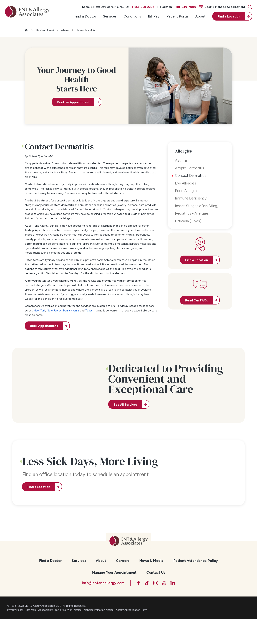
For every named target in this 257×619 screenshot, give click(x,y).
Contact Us (155, 572)
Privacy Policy (15, 609)
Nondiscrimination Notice (99, 609)
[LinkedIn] (172, 583)
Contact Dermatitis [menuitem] (190, 175)
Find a (229, 16)
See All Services (125, 404)
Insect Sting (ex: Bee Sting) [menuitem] (196, 206)
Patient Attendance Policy (195, 560)
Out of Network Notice (68, 609)
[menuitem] (85, 16)
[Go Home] (28, 30)
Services (110, 16)
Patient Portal (177, 16)
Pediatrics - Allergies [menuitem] (192, 213)
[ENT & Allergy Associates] (27, 11)
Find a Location (38, 487)
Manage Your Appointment (114, 572)
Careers (122, 560)
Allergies (65, 30)
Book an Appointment (73, 102)
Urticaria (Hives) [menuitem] (188, 221)
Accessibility (45, 609)
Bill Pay (153, 16)
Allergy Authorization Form (131, 609)
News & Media (151, 560)
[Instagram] (155, 583)
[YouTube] (164, 583)
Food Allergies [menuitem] (186, 191)
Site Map (31, 609)
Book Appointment (44, 326)
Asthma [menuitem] (181, 160)
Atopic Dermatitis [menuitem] (189, 168)
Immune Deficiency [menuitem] (190, 198)
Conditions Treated (45, 30)
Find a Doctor (85, 16)
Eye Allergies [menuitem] (185, 183)
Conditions (132, 16)
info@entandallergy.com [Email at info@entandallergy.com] (103, 583)
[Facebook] (138, 583)
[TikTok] (147, 583)
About (200, 16)
